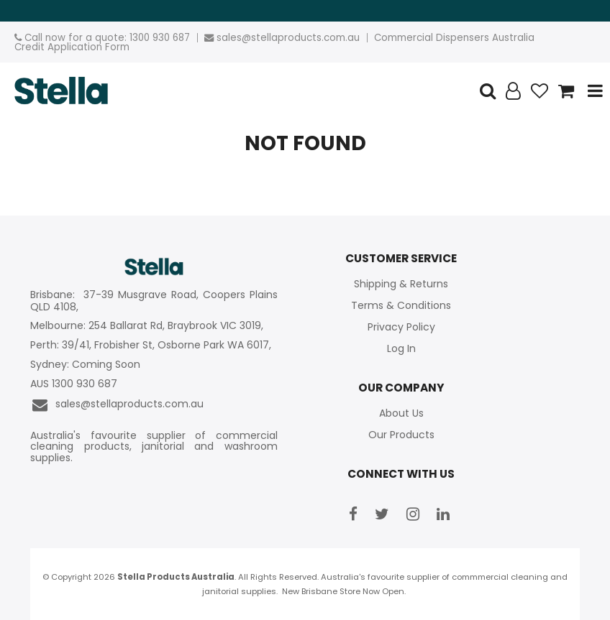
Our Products (401, 434)
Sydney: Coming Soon (85, 364)
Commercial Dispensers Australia (454, 38)
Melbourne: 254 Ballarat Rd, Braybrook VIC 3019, (148, 326)
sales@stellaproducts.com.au (117, 404)
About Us (401, 413)
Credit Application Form (71, 47)
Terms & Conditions (401, 305)
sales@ (234, 38)
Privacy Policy (401, 327)
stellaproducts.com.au (305, 38)
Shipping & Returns (401, 284)
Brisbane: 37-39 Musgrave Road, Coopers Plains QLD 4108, (153, 301)
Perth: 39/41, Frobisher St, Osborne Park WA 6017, (152, 345)
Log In (401, 348)
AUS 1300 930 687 (73, 384)
